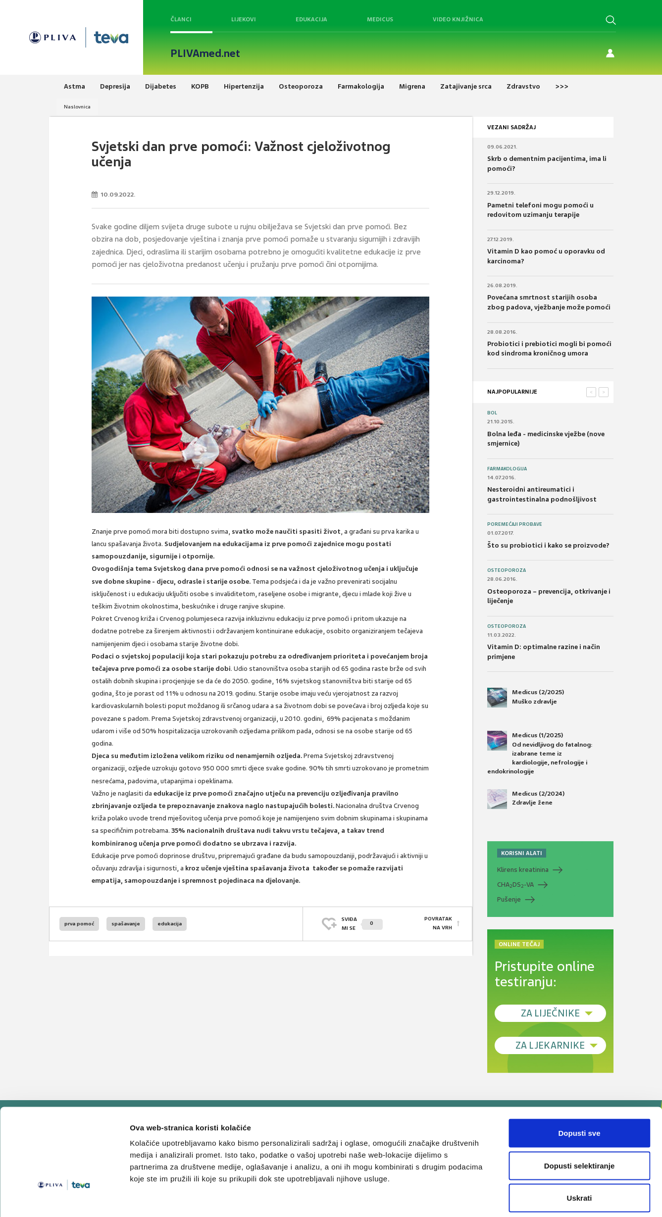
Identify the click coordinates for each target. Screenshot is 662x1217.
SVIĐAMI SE (362, 923)
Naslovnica (77, 106)
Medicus (380, 19)
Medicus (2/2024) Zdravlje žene (525, 799)
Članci (181, 19)
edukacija (169, 923)
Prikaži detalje (513, 1197)
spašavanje (125, 923)
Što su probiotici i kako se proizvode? (548, 545)
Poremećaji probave (514, 524)
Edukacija (311, 19)
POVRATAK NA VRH (438, 923)
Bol (492, 413)
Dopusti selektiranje (579, 1120)
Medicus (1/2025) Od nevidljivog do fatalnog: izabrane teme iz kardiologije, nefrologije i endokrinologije (540, 753)
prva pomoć (79, 923)
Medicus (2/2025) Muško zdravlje (525, 698)
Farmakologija (507, 469)
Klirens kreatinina (523, 869)
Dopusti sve (579, 1087)
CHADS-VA (515, 884)
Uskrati (579, 1152)
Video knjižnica (458, 19)
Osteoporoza (506, 570)
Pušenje (509, 899)
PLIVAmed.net (205, 53)
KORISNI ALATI (521, 853)
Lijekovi (243, 19)
